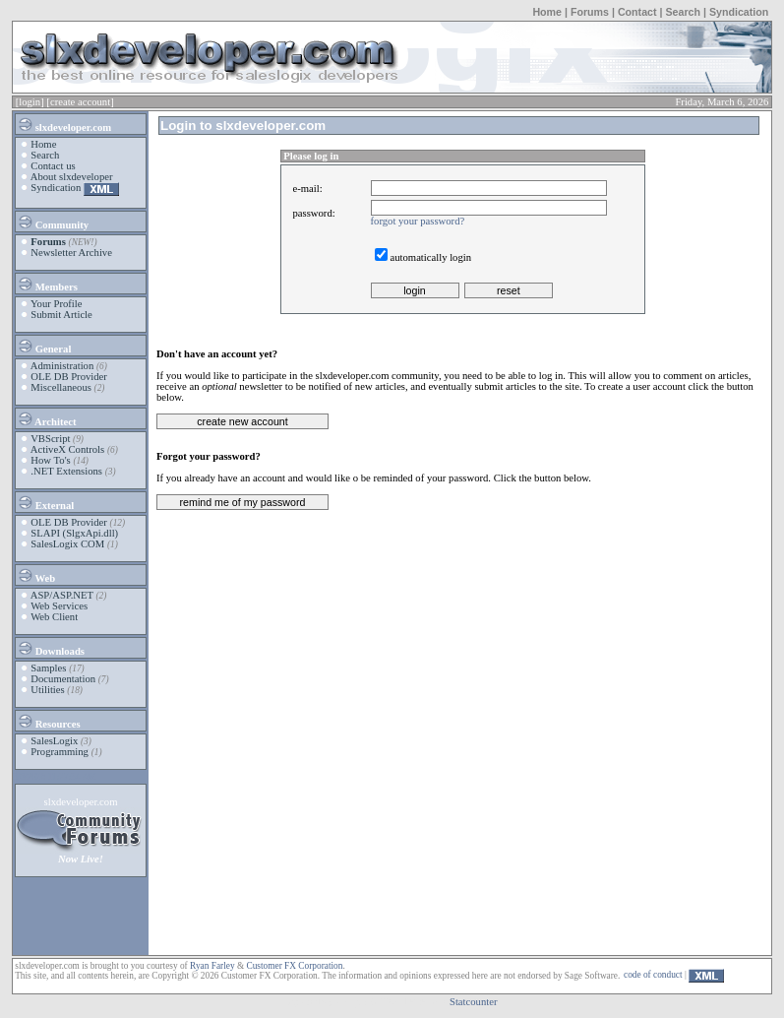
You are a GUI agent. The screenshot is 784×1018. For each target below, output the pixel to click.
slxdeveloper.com (64, 124)
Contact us (52, 165)
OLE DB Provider (68, 376)
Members (47, 283)
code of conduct (653, 975)
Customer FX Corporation (294, 966)
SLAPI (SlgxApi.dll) (74, 533)
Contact (637, 12)
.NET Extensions (66, 471)
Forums (590, 12)
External (45, 502)
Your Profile (56, 303)
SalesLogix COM (67, 544)
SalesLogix (54, 740)
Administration (62, 365)
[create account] (79, 101)
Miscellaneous (60, 387)
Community (53, 221)
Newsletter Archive (71, 252)
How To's (50, 460)
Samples (48, 668)
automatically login (431, 257)
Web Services (59, 606)
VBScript (50, 438)
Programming (59, 751)
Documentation (62, 678)
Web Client (54, 616)
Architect (46, 418)
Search (682, 12)
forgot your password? (418, 221)
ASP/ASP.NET (61, 595)
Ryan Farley (212, 966)
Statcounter (474, 1001)
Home (547, 12)
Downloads (51, 648)
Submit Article (60, 314)
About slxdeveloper (71, 176)
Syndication (738, 12)
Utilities (47, 689)
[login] (30, 101)
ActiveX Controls (67, 449)
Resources (49, 721)
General (44, 345)
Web (36, 575)
